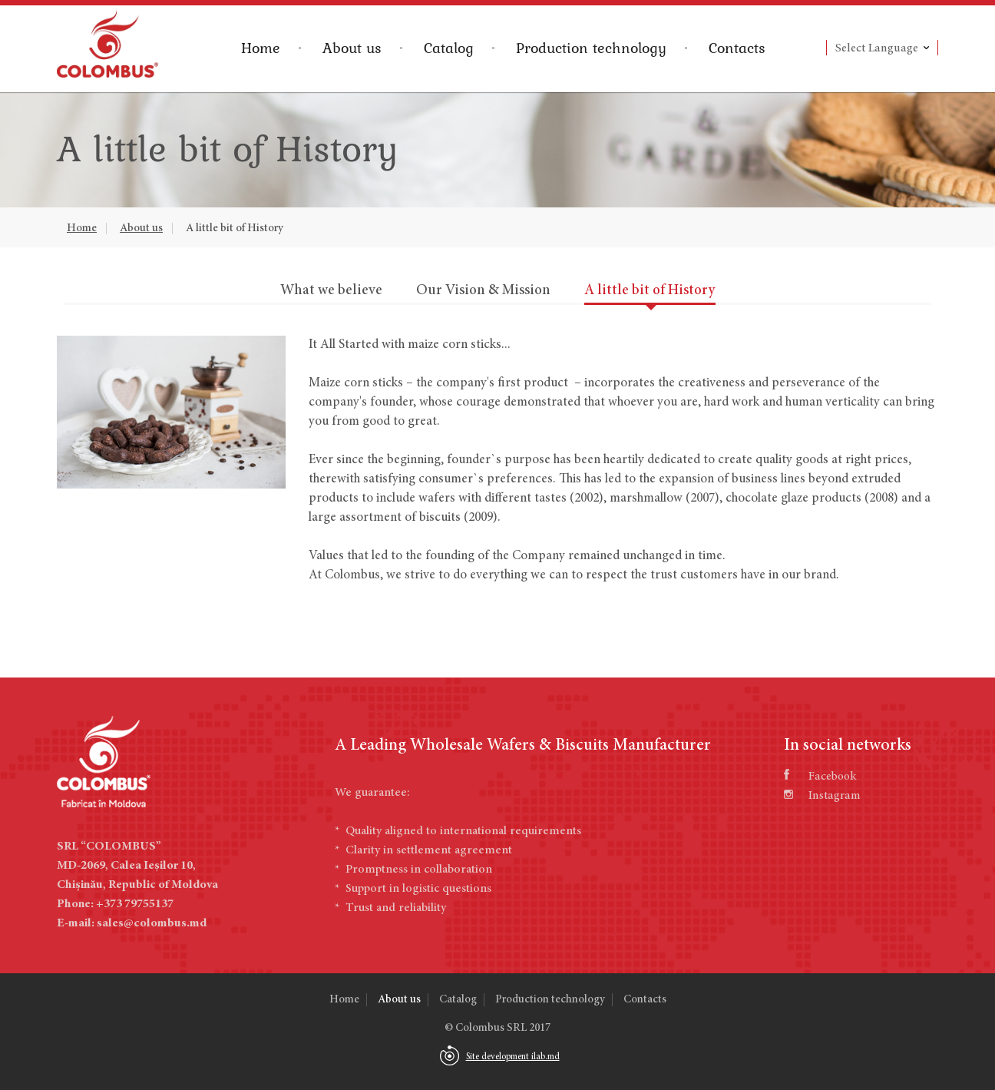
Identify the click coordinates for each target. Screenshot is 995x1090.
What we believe (331, 290)
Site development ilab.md (513, 1057)
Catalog (449, 47)
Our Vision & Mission (483, 290)
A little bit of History (234, 228)
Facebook (820, 776)
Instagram (822, 796)
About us (352, 47)
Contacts (737, 47)
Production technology (591, 47)
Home (260, 47)
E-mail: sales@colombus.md (132, 923)
